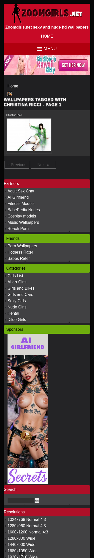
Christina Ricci (14, 115)
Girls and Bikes (21, 288)
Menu (50, 48)
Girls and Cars (20, 294)
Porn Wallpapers (22, 246)
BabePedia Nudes (24, 210)
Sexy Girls (17, 301)
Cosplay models (22, 216)
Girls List (15, 276)
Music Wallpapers (23, 222)
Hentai (13, 313)
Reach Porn (18, 229)
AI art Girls (17, 282)
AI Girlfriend (18, 197)
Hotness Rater (20, 252)
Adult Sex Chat (21, 191)
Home (13, 86)
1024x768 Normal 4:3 (27, 519)
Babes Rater (19, 258)
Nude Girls (17, 307)
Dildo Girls (17, 319)
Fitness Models (21, 203)
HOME (47, 36)
